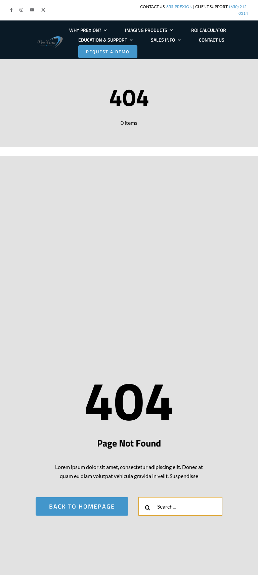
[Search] (147, 508)
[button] (11, 10)
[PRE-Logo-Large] (50, 38)
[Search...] (180, 506)
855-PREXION (179, 6)
